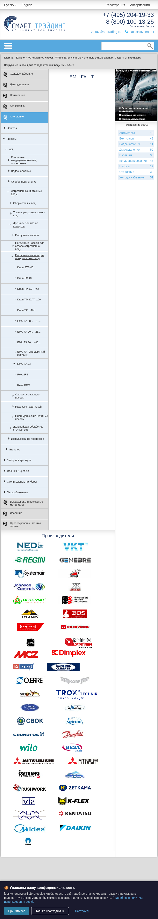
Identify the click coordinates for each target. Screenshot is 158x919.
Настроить (82, 911)
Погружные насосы (27, 235)
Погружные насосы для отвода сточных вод (29, 257)
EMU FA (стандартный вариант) (31, 353)
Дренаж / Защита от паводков (25, 225)
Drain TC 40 (24, 278)
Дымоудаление (16, 85)
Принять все (16, 911)
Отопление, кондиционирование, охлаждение (24, 160)
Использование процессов (27, 438)
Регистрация (115, 5)
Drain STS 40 (25, 267)
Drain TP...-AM (26, 310)
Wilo (11, 149)
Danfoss (12, 128)
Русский (10, 5)
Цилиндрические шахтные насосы (31, 417)
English (26, 5)
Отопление (13, 117)
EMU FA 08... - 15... (29, 320)
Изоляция (12, 513)
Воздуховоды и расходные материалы (23, 503)
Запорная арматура (19, 460)
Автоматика (14, 106)
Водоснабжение (21, 170)
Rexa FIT (22, 374)
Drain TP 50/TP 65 (28, 288)
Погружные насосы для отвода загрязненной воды (29, 246)
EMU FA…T (24, 363)
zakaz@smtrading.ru (106, 32)
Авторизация (140, 5)
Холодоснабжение (18, 74)
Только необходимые (50, 911)
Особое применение (23, 181)
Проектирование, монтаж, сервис (22, 525)
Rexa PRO (23, 385)
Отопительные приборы (22, 481)
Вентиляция (14, 96)
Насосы (11, 138)
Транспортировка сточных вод (29, 214)
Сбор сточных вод (24, 203)
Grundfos (14, 449)
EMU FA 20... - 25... (29, 331)
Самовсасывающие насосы (27, 396)
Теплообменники (17, 492)
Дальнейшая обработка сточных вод (28, 428)
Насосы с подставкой (28, 406)
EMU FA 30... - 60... (29, 342)
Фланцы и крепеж (18, 470)
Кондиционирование (136, 161)
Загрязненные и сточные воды (26, 192)
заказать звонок (142, 32)
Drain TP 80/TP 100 (29, 299)
